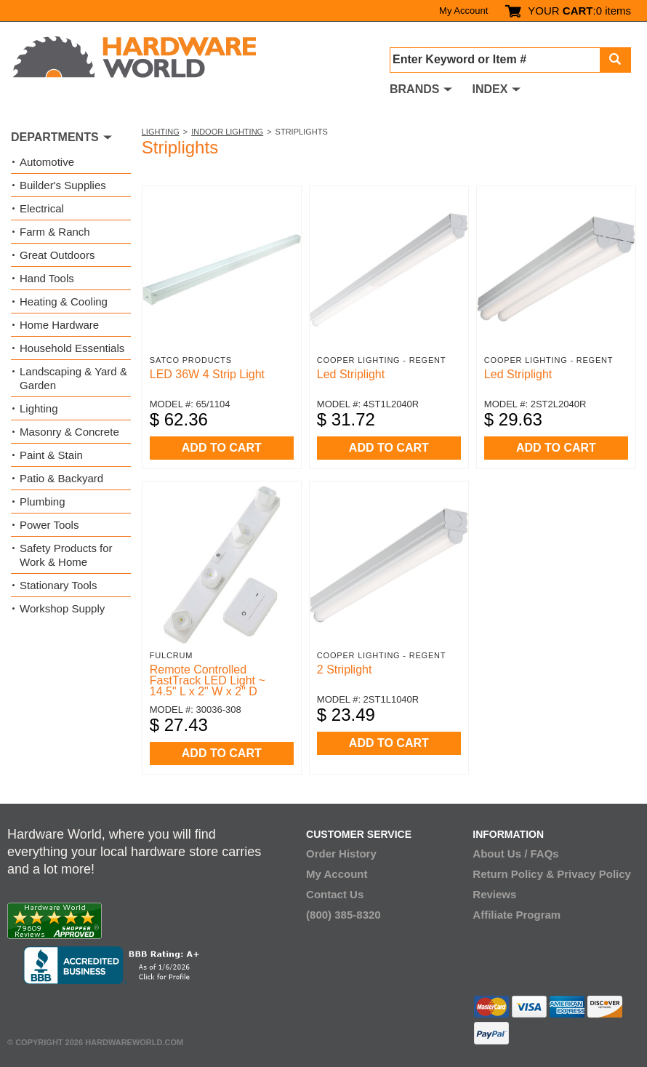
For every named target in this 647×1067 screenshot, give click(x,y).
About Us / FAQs (515, 853)
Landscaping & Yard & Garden (73, 378)
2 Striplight (344, 669)
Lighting (161, 131)
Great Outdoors (57, 255)
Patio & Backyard (61, 478)
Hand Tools (47, 278)
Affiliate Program (516, 914)
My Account (463, 10)
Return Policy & (513, 874)
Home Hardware (59, 325)
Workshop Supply (62, 608)
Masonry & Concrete (69, 431)
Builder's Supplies (63, 185)
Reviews (494, 894)
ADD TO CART (222, 447)
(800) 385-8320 (343, 914)
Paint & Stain (51, 455)
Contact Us (334, 894)
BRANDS (414, 89)
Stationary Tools (58, 585)
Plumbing (42, 501)
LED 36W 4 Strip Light (207, 374)
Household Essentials (72, 348)
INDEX (489, 89)
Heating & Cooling (64, 301)
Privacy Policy (594, 874)
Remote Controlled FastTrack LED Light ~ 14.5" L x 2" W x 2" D (207, 680)
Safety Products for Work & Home (66, 555)
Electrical (42, 208)
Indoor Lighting (227, 131)
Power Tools (49, 525)
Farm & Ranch (55, 231)
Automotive (47, 162)
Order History (341, 853)
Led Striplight (351, 374)
